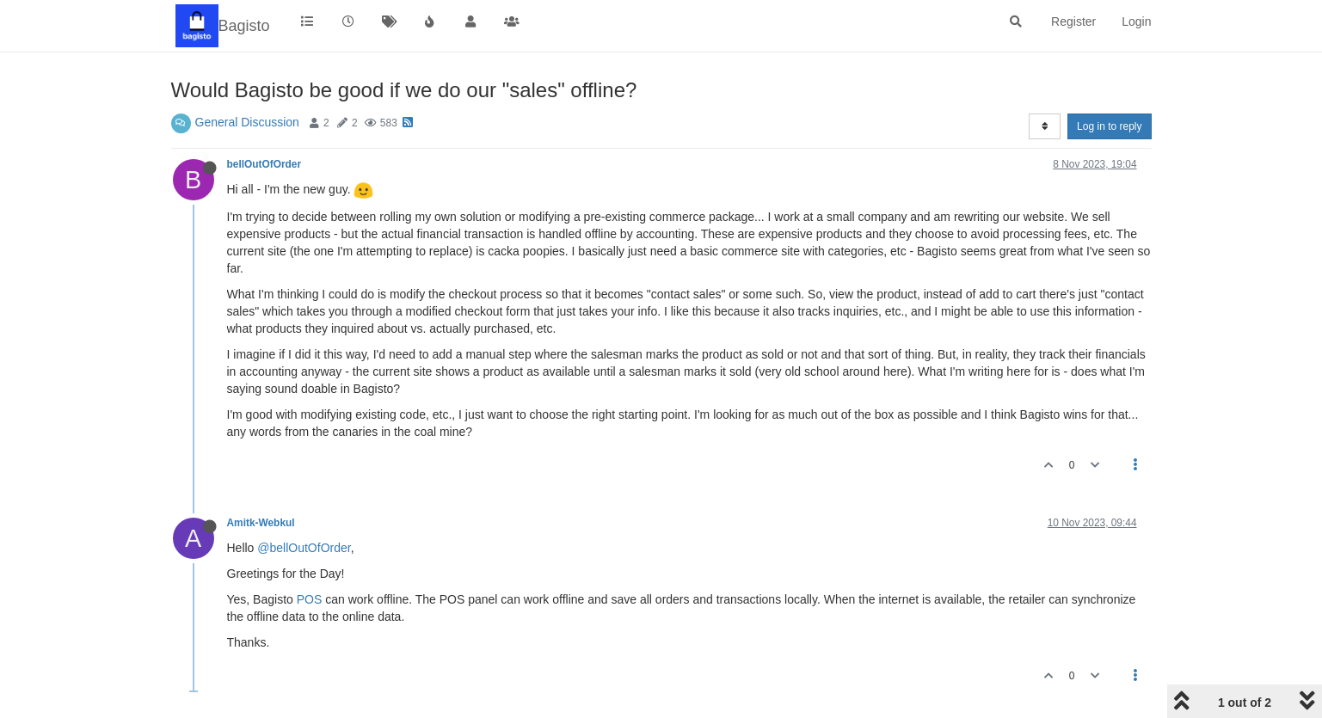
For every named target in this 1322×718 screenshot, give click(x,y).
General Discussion (247, 122)
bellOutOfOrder (264, 164)
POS (310, 599)
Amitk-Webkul (261, 523)
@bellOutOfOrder (303, 548)
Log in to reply (1109, 126)
